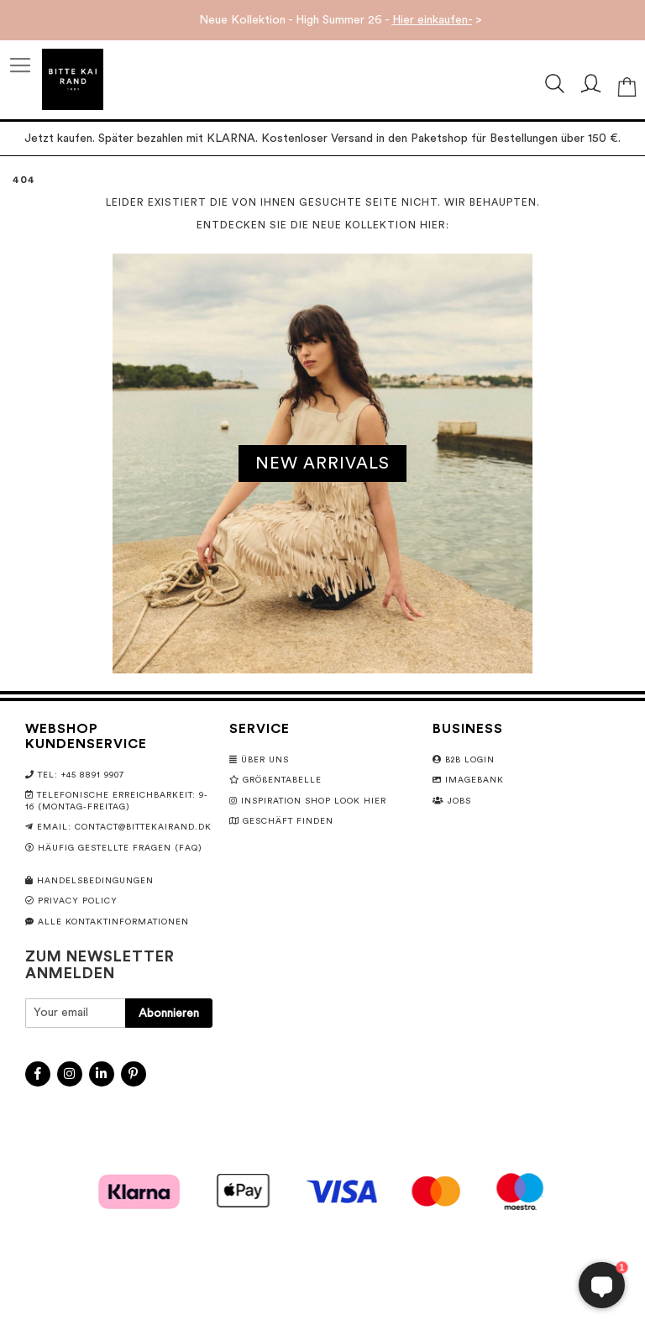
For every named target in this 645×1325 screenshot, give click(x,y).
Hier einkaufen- (432, 20)
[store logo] (72, 79)
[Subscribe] (168, 1013)
